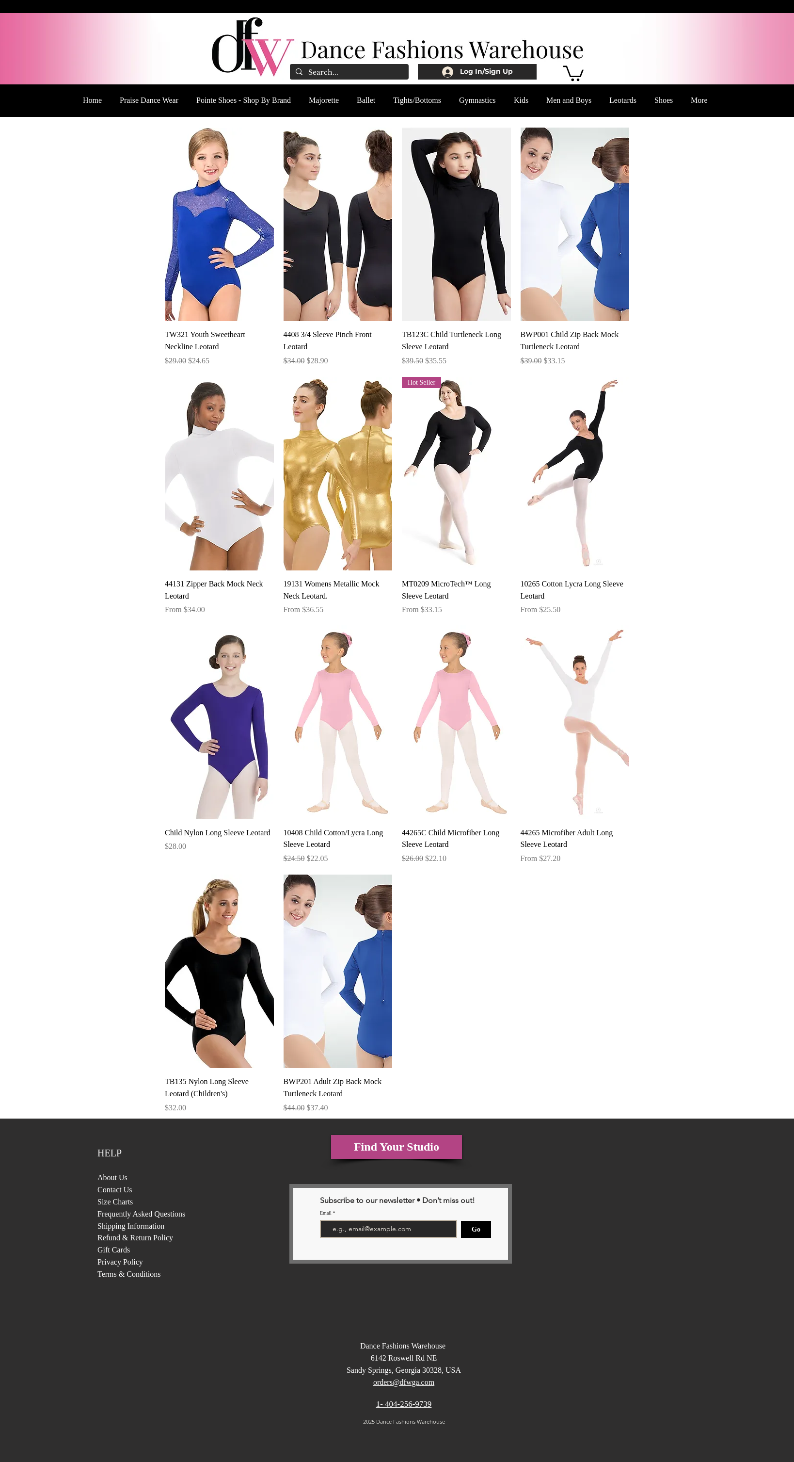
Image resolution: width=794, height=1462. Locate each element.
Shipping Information (130, 1226)
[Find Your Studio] (396, 1147)
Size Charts (115, 1202)
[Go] (476, 1229)
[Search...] (348, 72)
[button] (573, 72)
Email (326, 1213)
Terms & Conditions (128, 1274)
